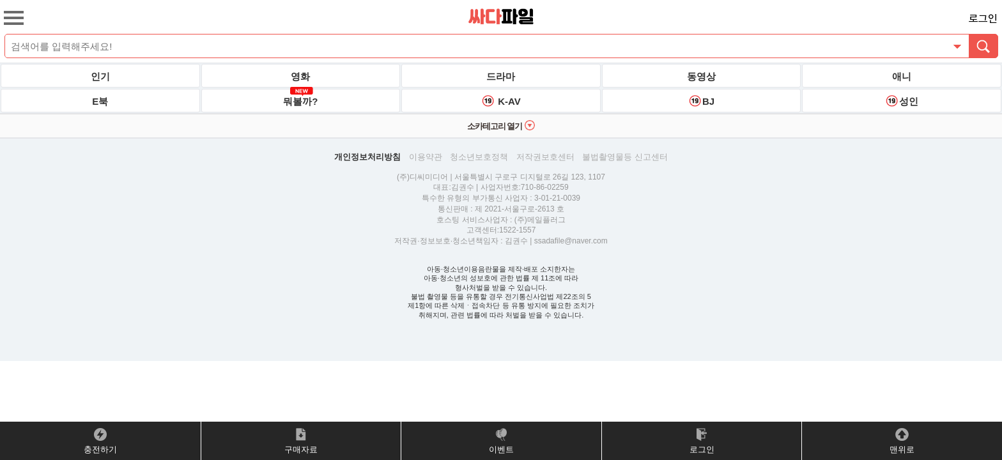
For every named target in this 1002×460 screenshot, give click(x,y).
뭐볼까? (300, 98)
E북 (100, 101)
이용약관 (425, 157)
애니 (901, 76)
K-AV (501, 101)
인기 (100, 76)
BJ (701, 101)
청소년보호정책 (479, 157)
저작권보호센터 (545, 157)
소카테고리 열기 (501, 125)
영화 (300, 76)
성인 (901, 101)
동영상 (701, 76)
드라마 (500, 76)
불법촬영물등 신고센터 (625, 157)
